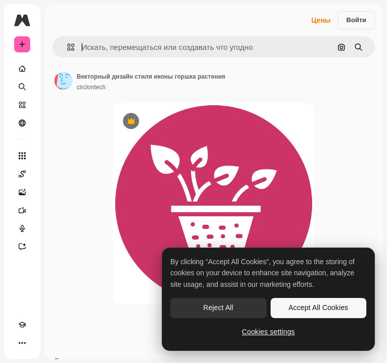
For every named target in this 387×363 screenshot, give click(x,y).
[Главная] (22, 68)
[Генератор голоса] (22, 228)
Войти (356, 20)
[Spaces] (22, 174)
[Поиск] (22, 87)
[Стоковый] (22, 105)
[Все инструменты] (22, 156)
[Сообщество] (22, 123)
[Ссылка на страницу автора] (63, 81)
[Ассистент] (22, 246)
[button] (67, 47)
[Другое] (22, 343)
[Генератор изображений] (22, 192)
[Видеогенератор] (22, 210)
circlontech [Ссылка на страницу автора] (91, 87)
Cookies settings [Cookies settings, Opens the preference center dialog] (268, 332)
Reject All (218, 308)
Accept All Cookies (318, 308)
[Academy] (22, 325)
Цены (321, 20)
